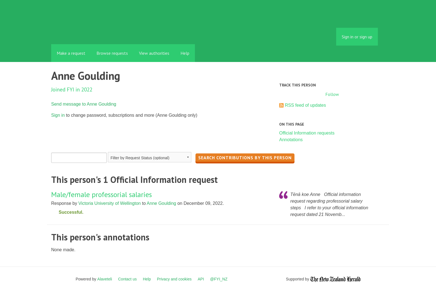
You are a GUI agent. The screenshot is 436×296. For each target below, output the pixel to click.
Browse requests (112, 53)
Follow (332, 94)
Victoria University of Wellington (109, 203)
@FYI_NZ (218, 279)
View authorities (154, 53)
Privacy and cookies (174, 279)
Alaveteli (104, 279)
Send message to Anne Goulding (83, 104)
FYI (83, 32)
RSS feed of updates (305, 105)
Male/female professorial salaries (101, 194)
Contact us (127, 279)
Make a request (71, 53)
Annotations (291, 139)
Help (184, 53)
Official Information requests (307, 133)
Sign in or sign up (357, 36)
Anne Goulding (161, 203)
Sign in (58, 115)
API (201, 279)
